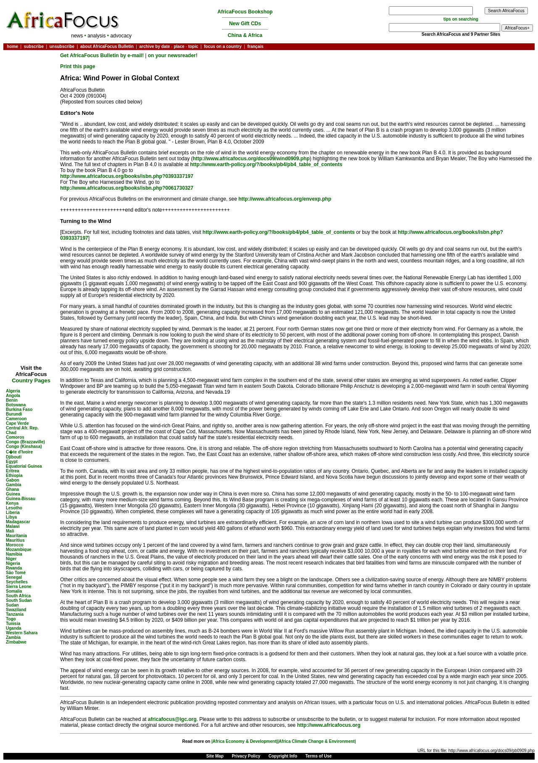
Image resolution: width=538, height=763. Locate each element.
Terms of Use (319, 756)
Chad (11, 432)
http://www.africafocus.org (329, 725)
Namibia (14, 554)
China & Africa (245, 35)
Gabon (12, 480)
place (179, 46)
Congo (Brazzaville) (25, 442)
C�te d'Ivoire (19, 452)
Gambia (13, 484)
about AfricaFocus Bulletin (107, 46)
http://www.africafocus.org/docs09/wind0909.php (251, 159)
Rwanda (14, 568)
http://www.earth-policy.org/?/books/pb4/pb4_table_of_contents (266, 164)
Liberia (13, 512)
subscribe (34, 46)
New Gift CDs (245, 23)
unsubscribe (62, 46)
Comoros (15, 437)
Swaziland (16, 609)
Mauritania (16, 535)
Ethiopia (14, 475)
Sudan (12, 605)
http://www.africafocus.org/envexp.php (284, 199)
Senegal (14, 577)
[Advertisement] (31, 77)
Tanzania (15, 614)
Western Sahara (21, 633)
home (12, 46)
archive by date (154, 46)
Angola (13, 395)
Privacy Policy (246, 756)
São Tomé (16, 572)
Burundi (14, 414)
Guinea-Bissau (20, 498)
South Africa (18, 595)
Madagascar (18, 521)
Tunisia (13, 623)
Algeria (13, 391)
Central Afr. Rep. (22, 428)
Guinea (13, 494)
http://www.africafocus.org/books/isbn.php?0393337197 (126, 176)
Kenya (12, 503)
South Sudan (19, 600)
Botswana (16, 405)
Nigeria (13, 563)
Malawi (13, 526)
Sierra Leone (19, 586)
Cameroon (16, 418)
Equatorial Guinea (24, 466)
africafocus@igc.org (172, 719)
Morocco (15, 545)
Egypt (12, 461)
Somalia (14, 591)
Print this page (77, 66)
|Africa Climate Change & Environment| (316, 741)
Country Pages (31, 380)
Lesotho (14, 508)
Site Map (215, 756)
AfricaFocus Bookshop (244, 12)
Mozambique (19, 549)
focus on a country (222, 46)
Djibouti (13, 457)
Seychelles (17, 582)
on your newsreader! (173, 55)
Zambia (13, 637)
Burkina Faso (19, 409)
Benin (12, 400)
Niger (11, 558)
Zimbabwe (16, 642)
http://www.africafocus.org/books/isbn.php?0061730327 (126, 188)
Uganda (13, 628)
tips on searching (460, 19)
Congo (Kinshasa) (24, 446)
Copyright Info (283, 756)
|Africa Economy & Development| (244, 741)
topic (193, 46)
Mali (10, 531)
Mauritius (15, 540)
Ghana (12, 489)
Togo (11, 619)
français (255, 46)
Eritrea (12, 471)
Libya (11, 517)
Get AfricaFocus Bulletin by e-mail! (102, 55)
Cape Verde (17, 423)
